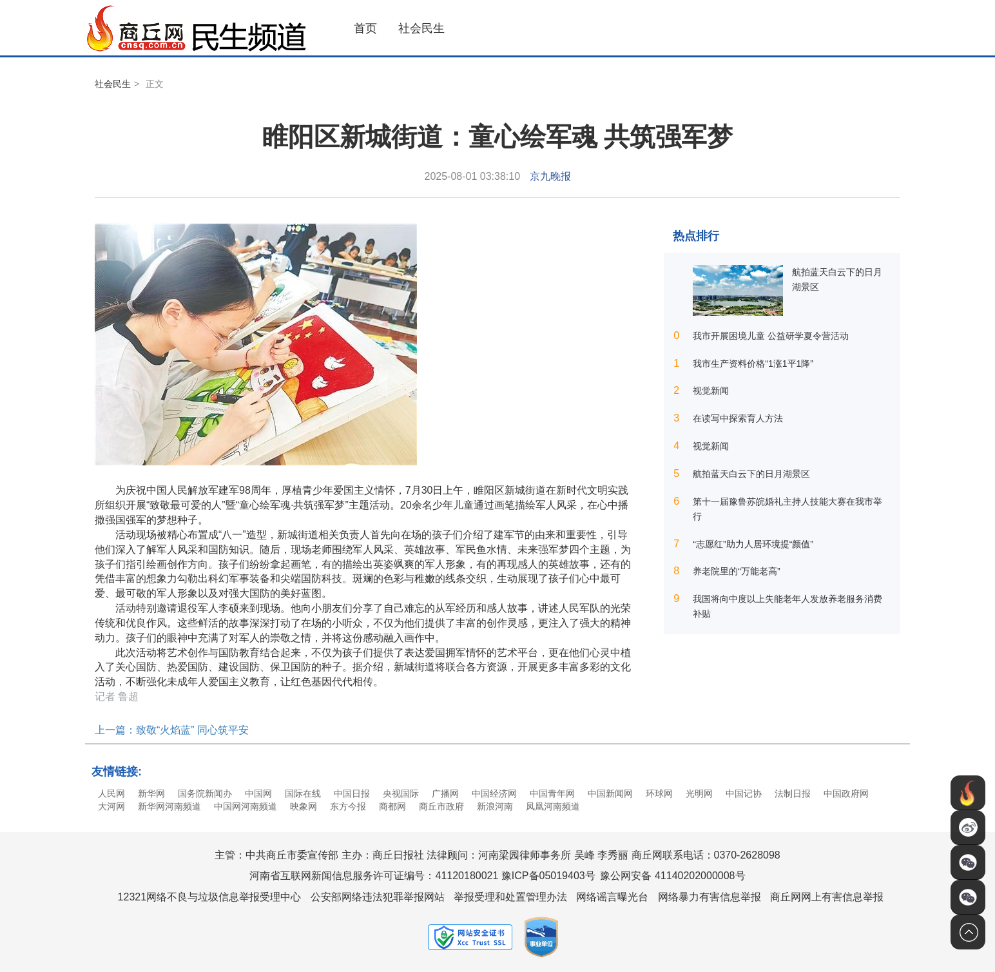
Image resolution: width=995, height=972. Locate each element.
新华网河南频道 (169, 806)
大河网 (111, 806)
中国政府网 (846, 793)
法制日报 (793, 793)
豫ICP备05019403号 (548, 875)
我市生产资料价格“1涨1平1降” (753, 363)
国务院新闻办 (205, 793)
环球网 (659, 793)
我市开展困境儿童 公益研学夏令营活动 (771, 336)
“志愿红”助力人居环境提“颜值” (753, 544)
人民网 (111, 793)
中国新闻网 (610, 793)
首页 (365, 28)
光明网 (699, 793)
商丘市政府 (441, 806)
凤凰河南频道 (553, 806)
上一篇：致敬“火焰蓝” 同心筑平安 (172, 729)
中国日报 (352, 793)
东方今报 (348, 806)
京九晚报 (550, 176)
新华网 (151, 793)
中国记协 (744, 793)
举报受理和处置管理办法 (510, 896)
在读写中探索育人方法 (738, 418)
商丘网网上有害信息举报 (827, 896)
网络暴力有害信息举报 (709, 896)
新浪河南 (495, 806)
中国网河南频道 (245, 806)
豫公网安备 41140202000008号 (672, 875)
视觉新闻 (711, 390)
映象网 (303, 806)
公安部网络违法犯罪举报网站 (378, 896)
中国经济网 (494, 793)
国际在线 (303, 793)
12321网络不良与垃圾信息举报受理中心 (210, 896)
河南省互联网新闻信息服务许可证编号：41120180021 (373, 875)
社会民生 (421, 28)
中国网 (258, 793)
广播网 (445, 793)
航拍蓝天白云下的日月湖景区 (751, 474)
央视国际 (401, 793)
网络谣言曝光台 (612, 896)
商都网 (392, 806)
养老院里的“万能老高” (736, 571)
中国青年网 (552, 793)
